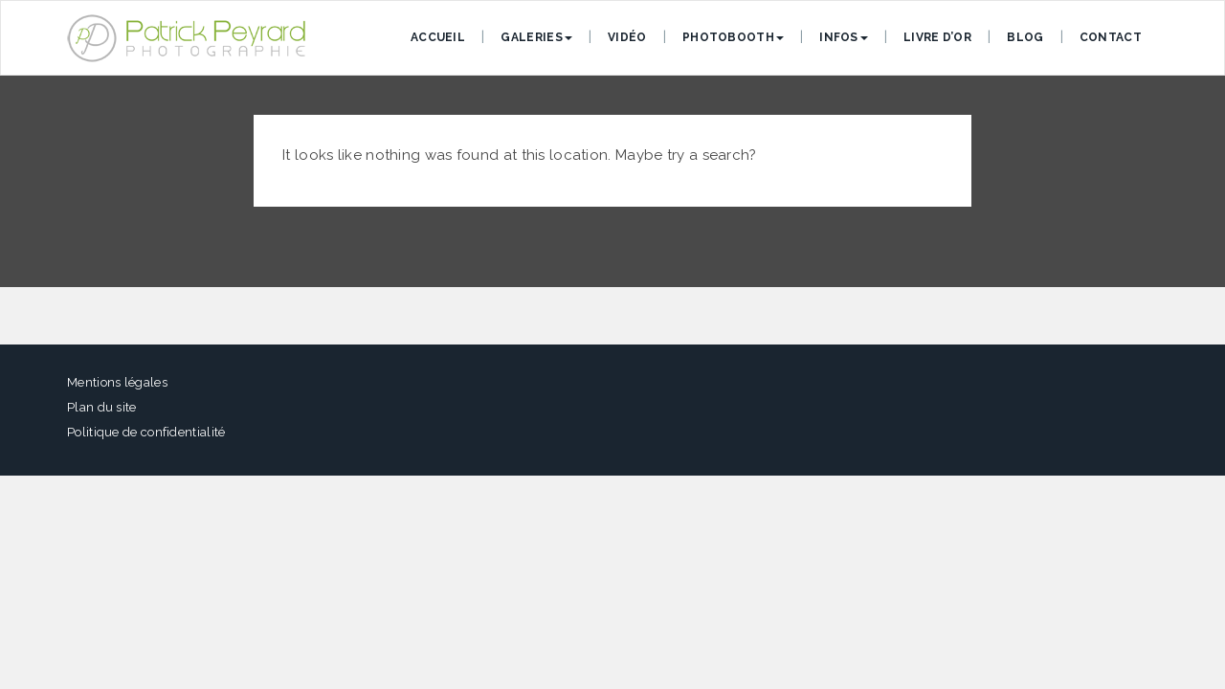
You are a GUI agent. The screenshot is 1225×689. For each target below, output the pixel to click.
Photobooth (733, 37)
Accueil (438, 37)
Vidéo (627, 37)
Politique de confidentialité (146, 432)
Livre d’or (937, 37)
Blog (1025, 37)
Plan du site (102, 407)
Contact (1111, 37)
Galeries (536, 37)
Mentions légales (117, 382)
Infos (843, 37)
